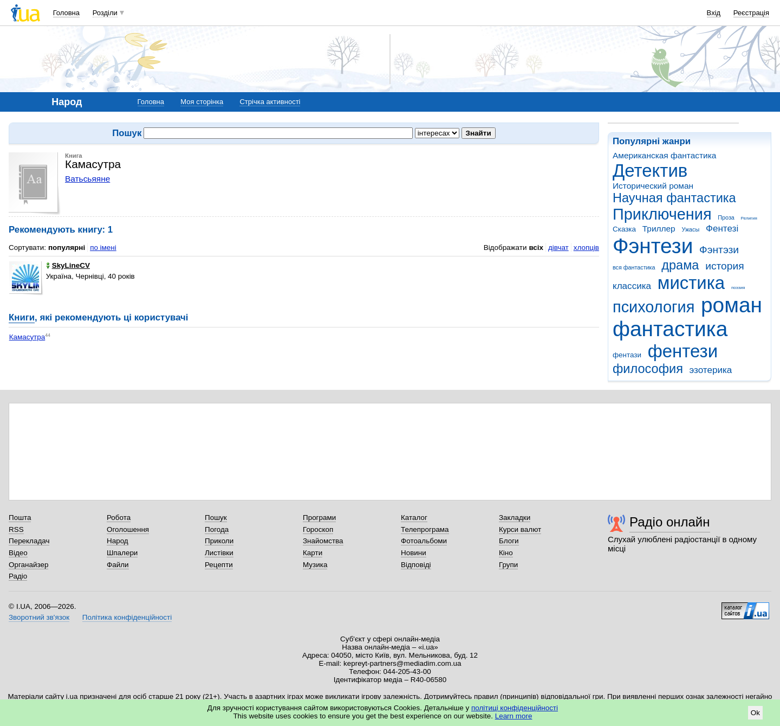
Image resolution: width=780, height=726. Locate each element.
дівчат (558, 247)
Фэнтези (653, 246)
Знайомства (323, 541)
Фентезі (722, 228)
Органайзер (28, 565)
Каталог (414, 517)
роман (731, 305)
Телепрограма (425, 529)
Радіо (18, 576)
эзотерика (711, 370)
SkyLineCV (68, 265)
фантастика (670, 328)
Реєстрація (751, 13)
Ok (755, 713)
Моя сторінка (201, 102)
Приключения (662, 214)
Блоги (509, 541)
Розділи (105, 13)
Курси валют (520, 529)
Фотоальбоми (424, 541)
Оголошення (128, 529)
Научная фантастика (674, 198)
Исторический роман (653, 185)
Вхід (714, 13)
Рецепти (219, 565)
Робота (119, 517)
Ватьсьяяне (87, 178)
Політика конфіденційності (127, 617)
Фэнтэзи (719, 249)
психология (653, 307)
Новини (413, 553)
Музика (315, 565)
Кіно (506, 553)
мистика (691, 283)
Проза (726, 217)
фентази (627, 355)
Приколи (219, 541)
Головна (66, 13)
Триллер (658, 228)
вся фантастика (634, 267)
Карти (312, 553)
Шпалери (122, 553)
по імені (103, 247)
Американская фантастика (664, 155)
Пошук (216, 517)
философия (648, 369)
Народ (117, 541)
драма (680, 265)
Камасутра (27, 337)
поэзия (738, 287)
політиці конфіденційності (514, 708)
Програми (319, 517)
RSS (16, 529)
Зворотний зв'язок (39, 617)
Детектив (650, 170)
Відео (18, 553)
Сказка (624, 229)
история (724, 266)
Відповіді (416, 565)
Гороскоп (318, 529)
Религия (749, 218)
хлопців (586, 247)
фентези (683, 351)
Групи (508, 565)
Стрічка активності (269, 102)
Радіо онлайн (669, 522)
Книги (22, 317)
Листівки (219, 553)
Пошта (20, 517)
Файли (118, 565)
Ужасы (690, 229)
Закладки (514, 517)
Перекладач (29, 541)
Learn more (513, 716)
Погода (217, 529)
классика (632, 286)
